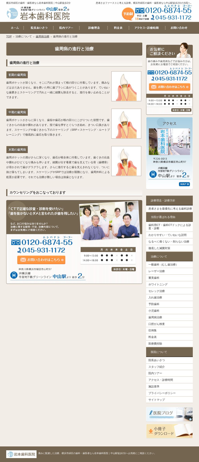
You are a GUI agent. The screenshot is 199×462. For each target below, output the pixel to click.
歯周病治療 (155, 317)
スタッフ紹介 (156, 366)
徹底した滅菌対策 (159, 248)
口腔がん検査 (156, 323)
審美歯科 (153, 277)
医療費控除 (155, 343)
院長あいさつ (156, 360)
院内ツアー (155, 373)
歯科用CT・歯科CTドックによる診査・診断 (169, 226)
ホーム (15, 28)
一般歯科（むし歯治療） (163, 264)
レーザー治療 (156, 271)
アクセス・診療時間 (160, 379)
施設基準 (153, 386)
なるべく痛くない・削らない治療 (168, 241)
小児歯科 (153, 310)
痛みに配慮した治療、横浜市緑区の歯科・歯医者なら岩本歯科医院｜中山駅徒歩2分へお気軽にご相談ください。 (97, 453)
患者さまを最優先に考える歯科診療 (170, 208)
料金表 (152, 337)
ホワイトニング (158, 284)
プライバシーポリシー (162, 393)
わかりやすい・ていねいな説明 (167, 234)
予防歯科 (153, 304)
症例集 (152, 330)
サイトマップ (156, 399)
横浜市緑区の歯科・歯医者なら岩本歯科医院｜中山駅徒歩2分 (38, 3)
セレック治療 (156, 291)
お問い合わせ (179, 28)
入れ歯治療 (155, 297)
